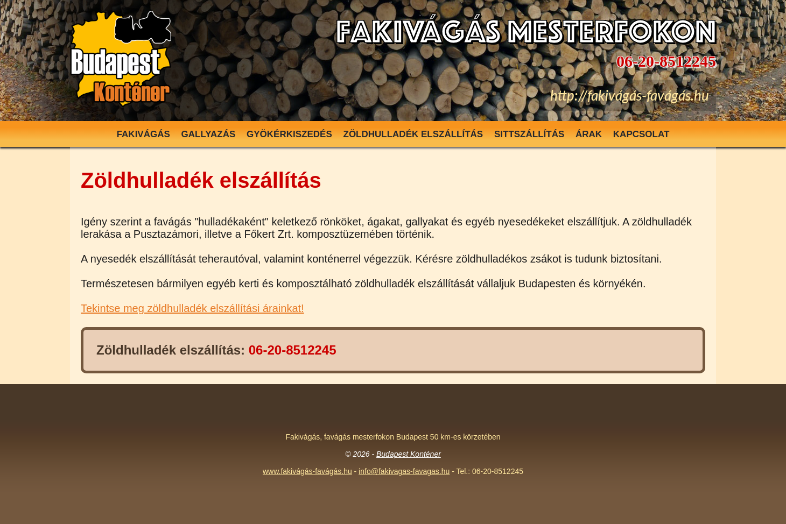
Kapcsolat (641, 134)
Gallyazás (208, 134)
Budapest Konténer (408, 454)
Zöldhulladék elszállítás (413, 134)
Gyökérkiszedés (289, 134)
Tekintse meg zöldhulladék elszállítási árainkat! (192, 308)
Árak (589, 134)
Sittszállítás (529, 134)
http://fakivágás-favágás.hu (629, 95)
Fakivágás (143, 134)
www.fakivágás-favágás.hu (307, 471)
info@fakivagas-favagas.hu (404, 471)
